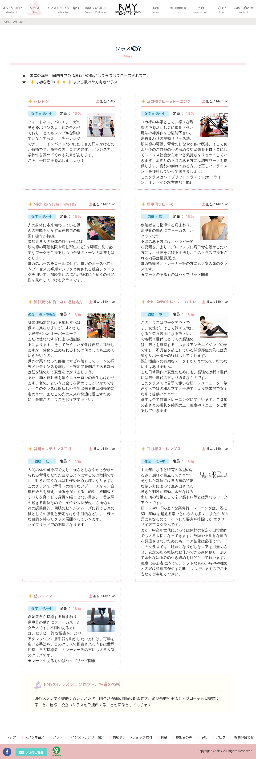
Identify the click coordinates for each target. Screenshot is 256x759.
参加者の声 (182, 737)
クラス (56, 737)
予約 (202, 737)
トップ (9, 737)
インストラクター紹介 (85, 737)
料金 (162, 737)
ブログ (219, 737)
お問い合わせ (242, 737)
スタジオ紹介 (32, 737)
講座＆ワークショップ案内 (130, 737)
